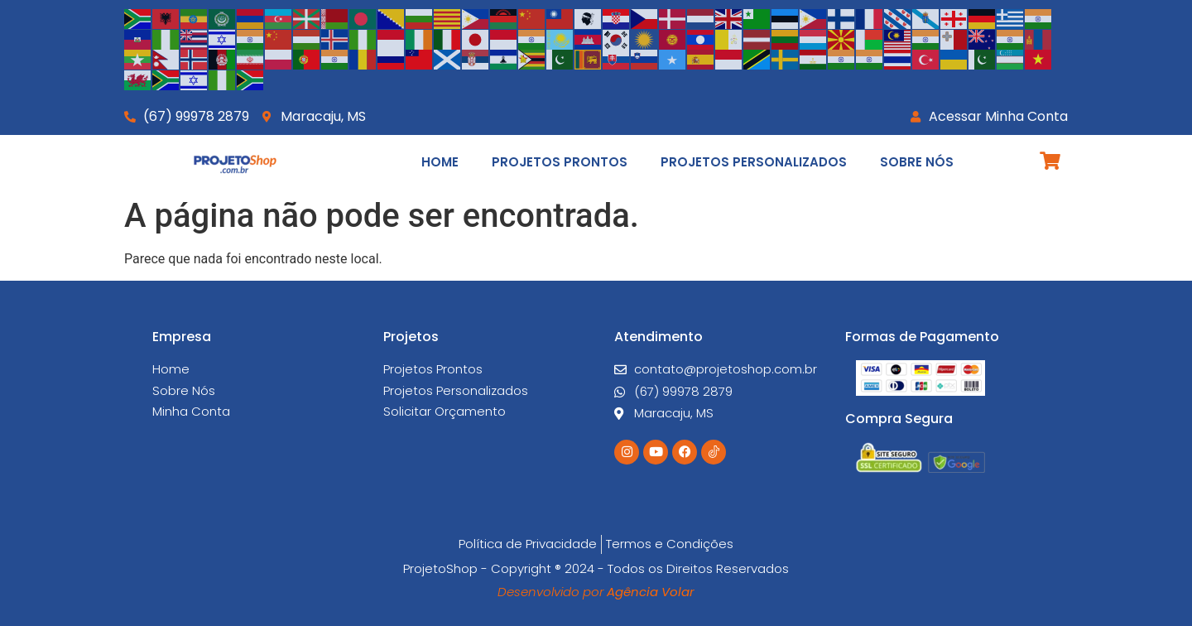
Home (440, 162)
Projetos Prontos (559, 162)
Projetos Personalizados (754, 162)
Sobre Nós (917, 162)
